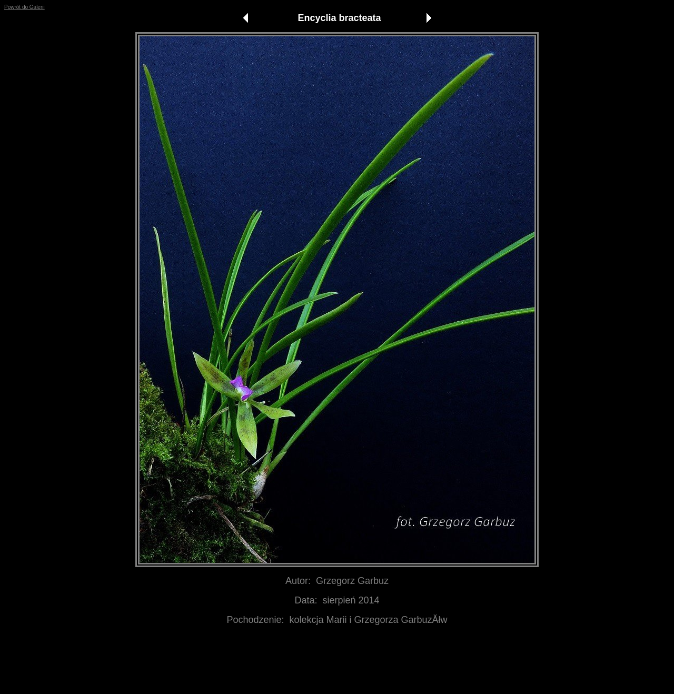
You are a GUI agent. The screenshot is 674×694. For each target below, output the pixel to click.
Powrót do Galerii (24, 7)
